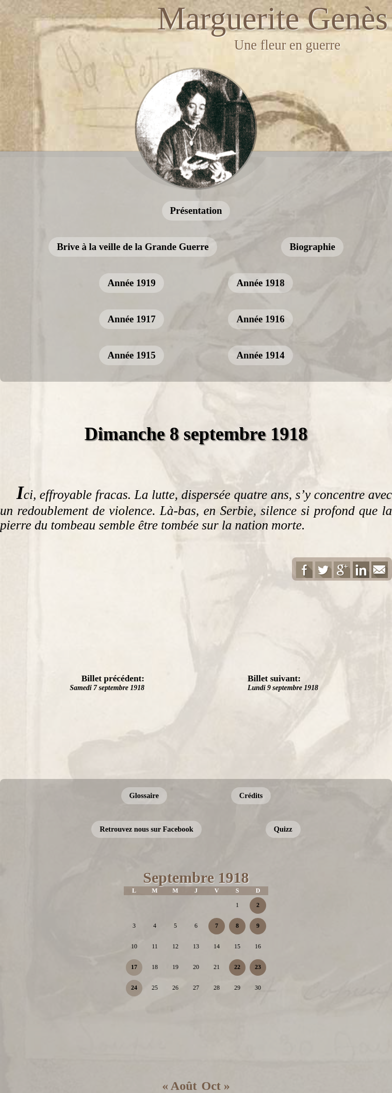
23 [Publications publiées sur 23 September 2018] (258, 967)
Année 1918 (260, 282)
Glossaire (144, 795)
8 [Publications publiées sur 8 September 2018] (237, 925)
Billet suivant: (283, 683)
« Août (179, 1085)
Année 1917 (131, 319)
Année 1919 (131, 282)
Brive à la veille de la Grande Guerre (132, 246)
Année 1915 (131, 355)
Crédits (251, 795)
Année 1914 (260, 355)
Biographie (312, 246)
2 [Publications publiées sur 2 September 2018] (257, 905)
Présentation (196, 210)
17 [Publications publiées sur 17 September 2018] (134, 967)
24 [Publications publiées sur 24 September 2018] (134, 987)
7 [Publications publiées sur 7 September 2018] (216, 925)
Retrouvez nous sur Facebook (146, 829)
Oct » (216, 1085)
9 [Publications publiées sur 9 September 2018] (257, 925)
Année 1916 (260, 319)
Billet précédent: (107, 683)
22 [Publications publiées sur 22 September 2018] (237, 967)
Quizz (283, 829)
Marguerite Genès (272, 18)
